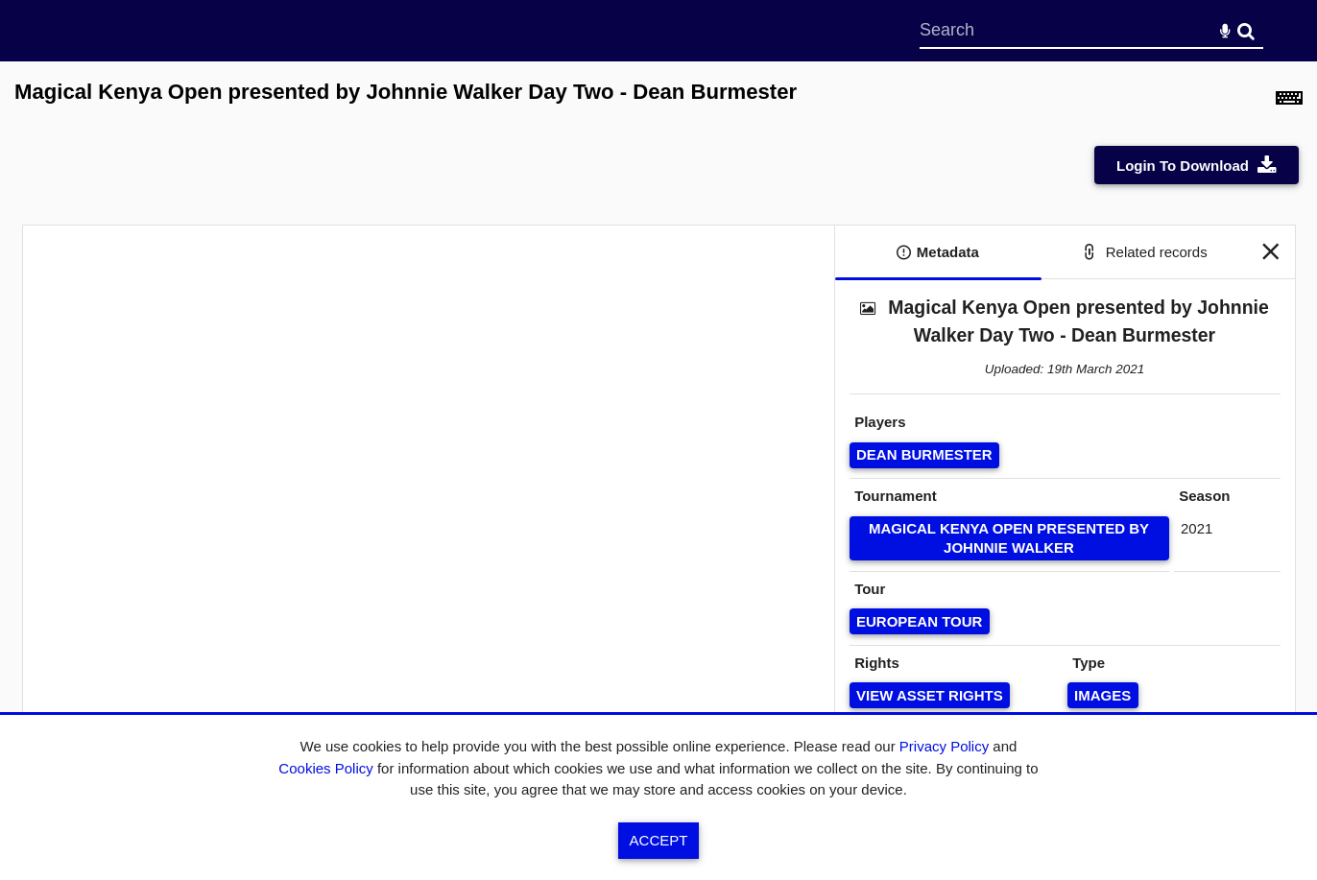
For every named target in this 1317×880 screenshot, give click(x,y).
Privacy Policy (944, 746)
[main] (658, 437)
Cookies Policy (325, 768)
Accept (659, 840)
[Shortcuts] (1289, 103)
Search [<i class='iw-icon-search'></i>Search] (1246, 29)
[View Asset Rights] (930, 695)
